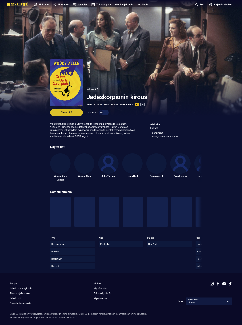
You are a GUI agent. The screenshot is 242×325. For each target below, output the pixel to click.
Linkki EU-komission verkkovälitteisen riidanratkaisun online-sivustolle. (44, 314)
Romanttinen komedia (122, 104)
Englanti (154, 128)
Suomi (161, 136)
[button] (142, 5)
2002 (89, 104)
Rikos (107, 104)
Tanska (153, 136)
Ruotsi (175, 136)
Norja (168, 136)
